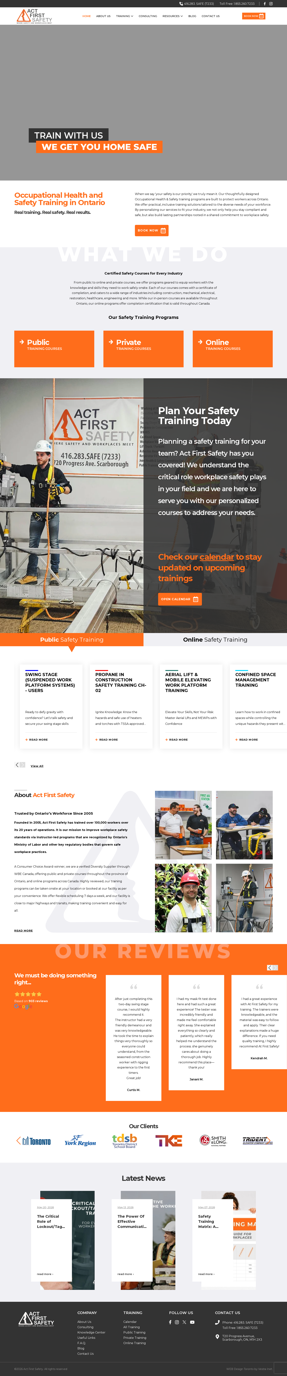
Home (87, 16)
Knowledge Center (91, 1332)
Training (124, 16)
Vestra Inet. (265, 1369)
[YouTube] (192, 1323)
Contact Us (211, 16)
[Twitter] (184, 1322)
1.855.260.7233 (247, 1328)
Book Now (254, 16)
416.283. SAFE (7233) (248, 1322)
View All (37, 766)
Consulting (148, 16)
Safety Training (72, 641)
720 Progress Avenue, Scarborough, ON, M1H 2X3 (242, 1337)
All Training (131, 1327)
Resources (173, 16)
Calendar (130, 1322)
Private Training (134, 1338)
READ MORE (23, 930)
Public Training (134, 1332)
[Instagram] (177, 1322)
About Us (103, 16)
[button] (17, 765)
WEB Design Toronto (240, 1369)
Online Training (134, 1343)
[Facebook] (170, 1322)
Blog (192, 16)
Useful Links (86, 1338)
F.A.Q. (81, 1343)
